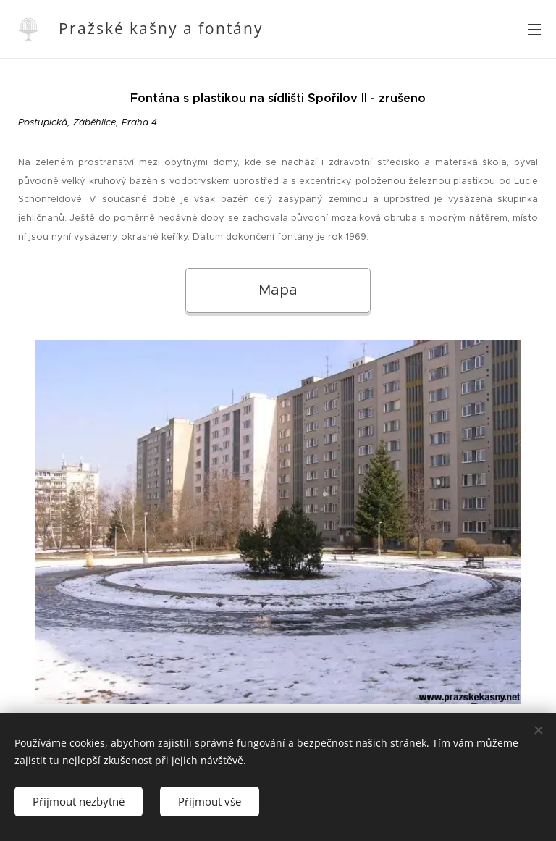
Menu (534, 29)
